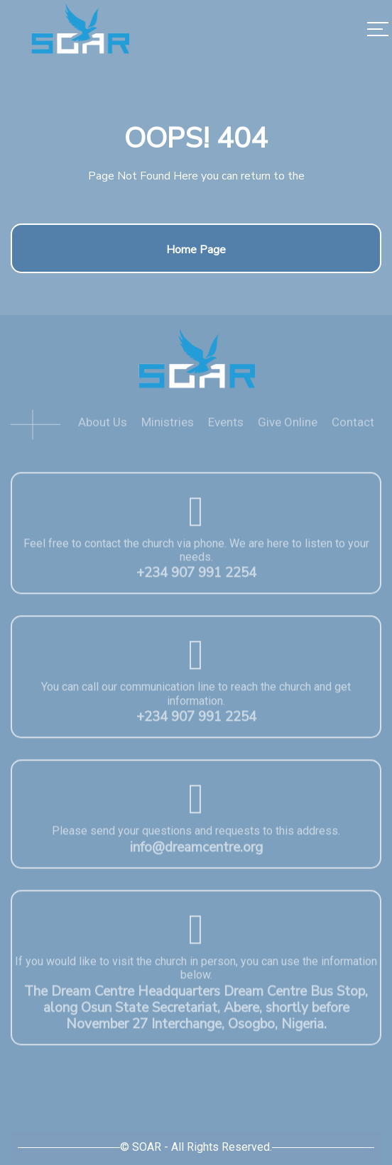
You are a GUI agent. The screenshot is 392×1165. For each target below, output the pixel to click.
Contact (353, 428)
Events (226, 428)
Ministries (167, 428)
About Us (102, 428)
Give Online (287, 428)
